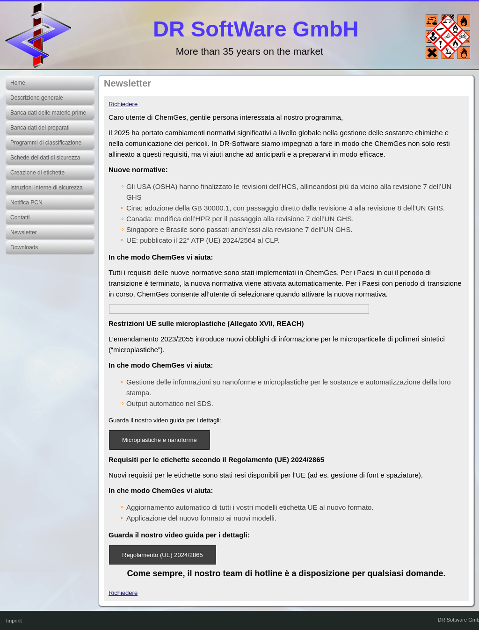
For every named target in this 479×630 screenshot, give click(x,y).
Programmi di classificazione (45, 142)
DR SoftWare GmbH (256, 28)
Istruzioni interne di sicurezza (46, 187)
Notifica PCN (26, 202)
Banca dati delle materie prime (48, 112)
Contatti (19, 217)
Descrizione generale (36, 97)
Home (17, 83)
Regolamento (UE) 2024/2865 (162, 554)
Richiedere (123, 104)
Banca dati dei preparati (40, 127)
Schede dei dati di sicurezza (45, 157)
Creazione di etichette (37, 172)
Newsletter (23, 232)
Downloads (24, 247)
